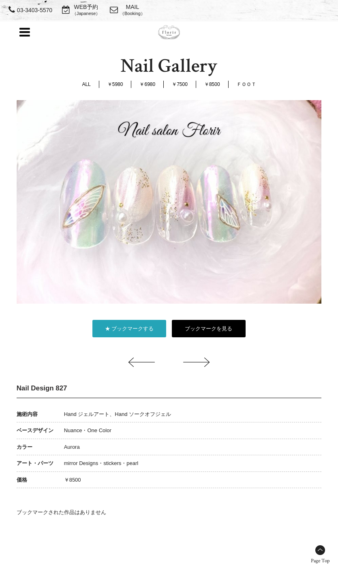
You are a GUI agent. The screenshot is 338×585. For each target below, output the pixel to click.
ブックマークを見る (208, 329)
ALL (86, 84)
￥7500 (180, 84)
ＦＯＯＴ (246, 84)
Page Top (320, 560)
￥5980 (115, 84)
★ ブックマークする (129, 329)
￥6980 (147, 84)
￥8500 (212, 84)
